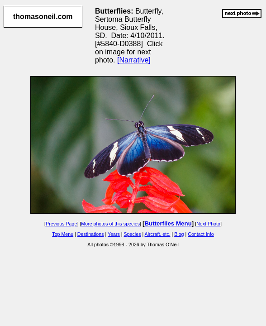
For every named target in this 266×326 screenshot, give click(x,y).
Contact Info (201, 234)
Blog (179, 234)
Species (132, 234)
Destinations (90, 234)
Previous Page (61, 223)
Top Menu (62, 234)
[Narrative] (134, 60)
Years (114, 234)
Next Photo (208, 223)
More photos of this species (110, 223)
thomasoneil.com (43, 16)
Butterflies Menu (167, 223)
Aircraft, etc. (158, 234)
